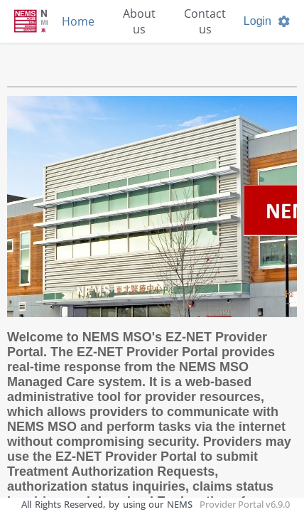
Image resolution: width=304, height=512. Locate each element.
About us (139, 21)
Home (78, 21)
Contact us (205, 21)
